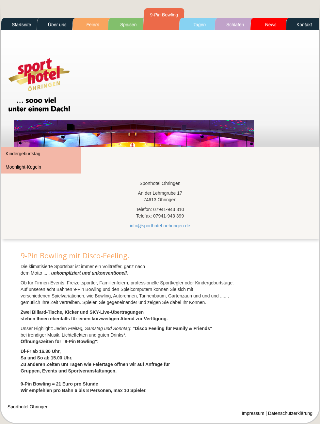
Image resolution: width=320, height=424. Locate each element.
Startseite (21, 24)
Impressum (253, 413)
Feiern (93, 24)
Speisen (128, 24)
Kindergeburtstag (23, 153)
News (271, 24)
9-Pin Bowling (164, 14)
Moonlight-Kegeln (23, 167)
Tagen (199, 24)
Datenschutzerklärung (290, 413)
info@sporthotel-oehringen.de (160, 225)
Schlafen (235, 24)
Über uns (57, 24)
